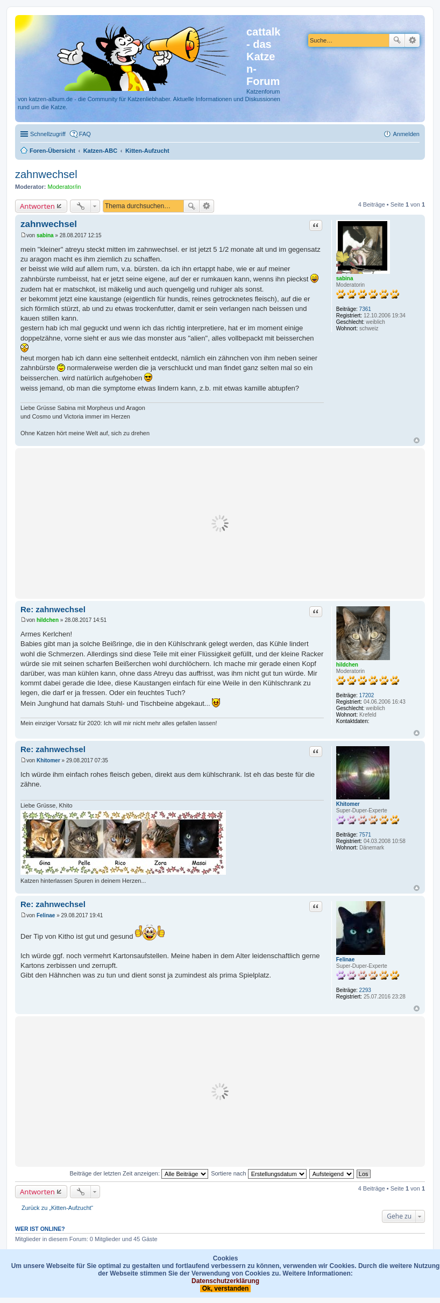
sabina (344, 278)
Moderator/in (64, 186)
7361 (365, 309)
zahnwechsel (46, 174)
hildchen (347, 665)
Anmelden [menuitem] (406, 134)
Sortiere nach (258, 1173)
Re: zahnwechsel (53, 609)
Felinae (345, 959)
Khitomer (348, 804)
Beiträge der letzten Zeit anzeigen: (138, 1173)
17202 (366, 695)
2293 (365, 990)
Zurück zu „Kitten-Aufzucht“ (57, 1208)
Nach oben (417, 440)
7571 (365, 835)
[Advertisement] (220, 523)
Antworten (37, 206)
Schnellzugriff (48, 134)
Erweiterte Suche (412, 40)
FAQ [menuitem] (85, 134)
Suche (397, 40)
